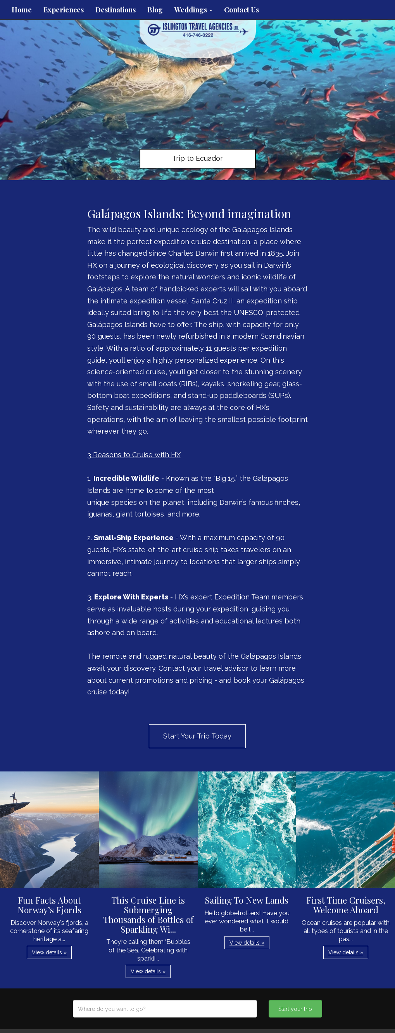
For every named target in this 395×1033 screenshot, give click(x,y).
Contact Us (241, 9)
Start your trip (295, 1009)
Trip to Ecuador (197, 158)
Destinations (115, 9)
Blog (155, 9)
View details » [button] (49, 952)
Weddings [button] (193, 9)
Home (22, 9)
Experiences (63, 9)
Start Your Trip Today (197, 736)
